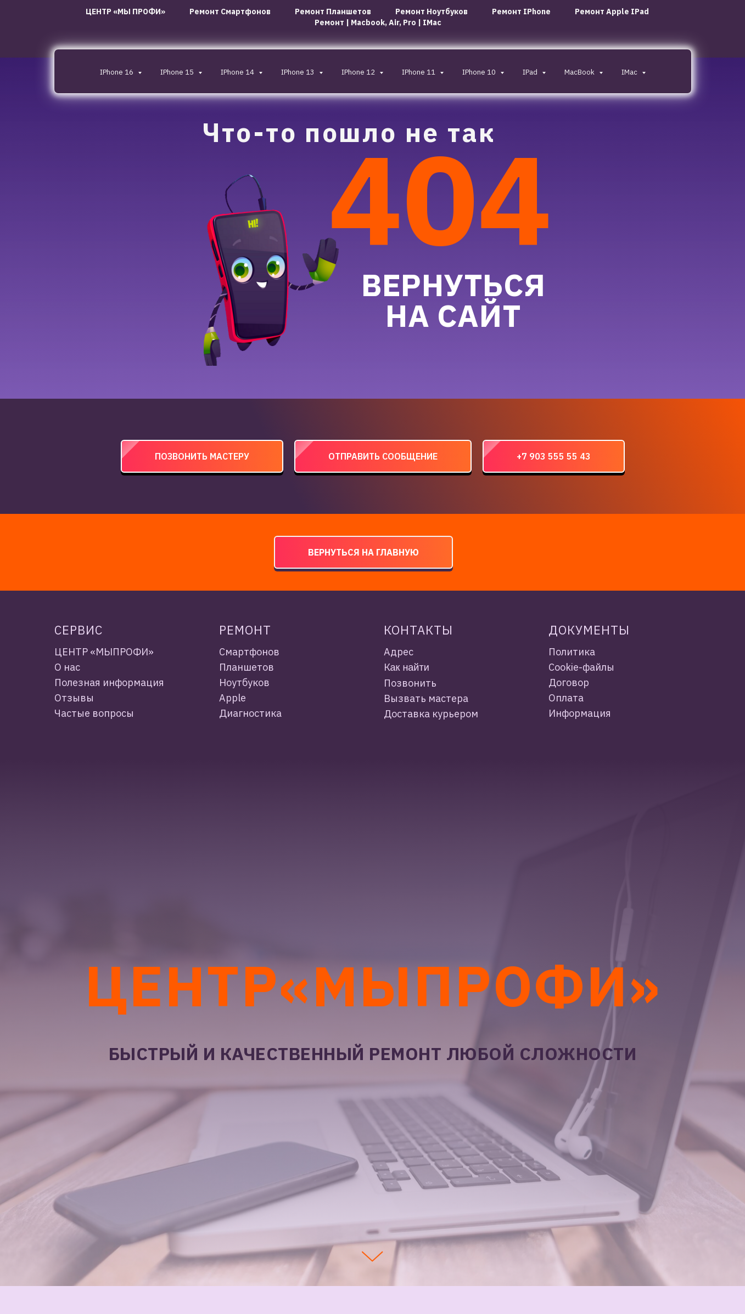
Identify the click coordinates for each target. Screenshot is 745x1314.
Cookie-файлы (581, 667)
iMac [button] (630, 72)
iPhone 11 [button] (419, 72)
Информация (579, 713)
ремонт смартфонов (230, 11)
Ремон (241, 630)
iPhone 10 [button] (479, 72)
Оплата (566, 698)
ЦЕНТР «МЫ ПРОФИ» (125, 11)
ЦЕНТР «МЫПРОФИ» (104, 651)
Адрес (398, 651)
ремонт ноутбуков (431, 11)
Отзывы (74, 698)
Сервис (78, 630)
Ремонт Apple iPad (612, 11)
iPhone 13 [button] (298, 72)
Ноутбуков (244, 682)
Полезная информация (109, 682)
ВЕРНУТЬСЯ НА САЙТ (453, 300)
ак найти (409, 667)
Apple (232, 698)
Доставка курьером (431, 713)
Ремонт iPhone (521, 11)
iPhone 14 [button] (238, 72)
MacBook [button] (580, 72)
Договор (568, 682)
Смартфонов (249, 651)
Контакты (418, 630)
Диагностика (250, 713)
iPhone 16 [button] (117, 72)
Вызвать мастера (426, 698)
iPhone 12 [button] (359, 72)
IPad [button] (531, 72)
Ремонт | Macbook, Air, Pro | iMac (378, 22)
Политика (571, 651)
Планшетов (246, 667)
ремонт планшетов (333, 11)
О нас (67, 667)
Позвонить (410, 683)
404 (440, 198)
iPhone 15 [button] (177, 72)
